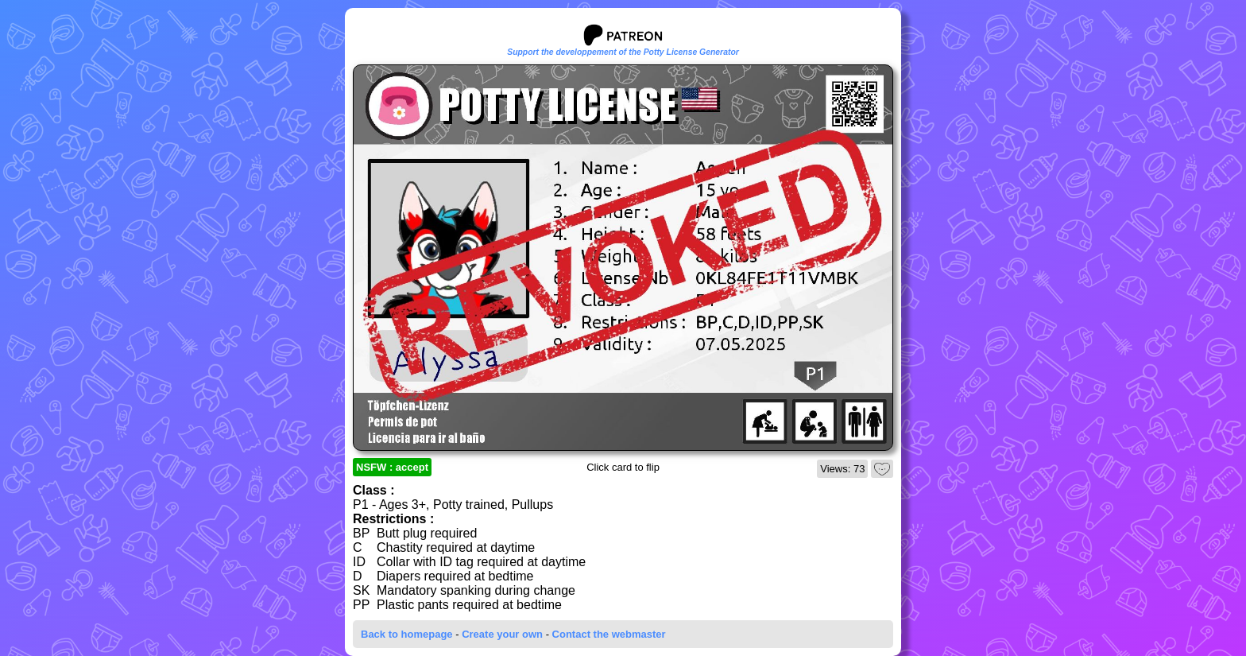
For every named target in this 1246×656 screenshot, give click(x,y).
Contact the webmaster (609, 634)
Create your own (502, 634)
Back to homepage (407, 634)
